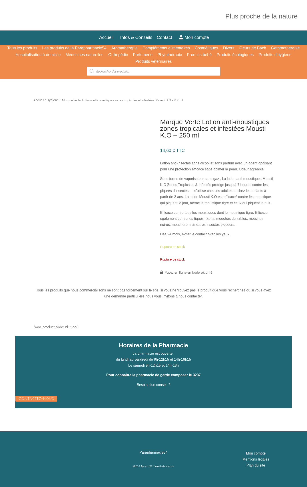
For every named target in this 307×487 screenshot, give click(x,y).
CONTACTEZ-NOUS (36, 398)
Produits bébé (199, 55)
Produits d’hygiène (275, 55)
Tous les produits (22, 48)
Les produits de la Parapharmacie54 (74, 48)
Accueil (106, 37)
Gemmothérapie (285, 48)
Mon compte (194, 37)
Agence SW (146, 466)
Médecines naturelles (84, 55)
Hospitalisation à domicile (38, 55)
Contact (167, 37)
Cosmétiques (206, 48)
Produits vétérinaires (153, 62)
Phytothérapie (169, 55)
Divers (228, 48)
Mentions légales (256, 459)
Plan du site (256, 465)
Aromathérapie (124, 48)
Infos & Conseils (136, 37)
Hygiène (53, 100)
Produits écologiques (235, 55)
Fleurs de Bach (252, 48)
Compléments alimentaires (166, 48)
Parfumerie (142, 55)
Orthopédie (118, 55)
